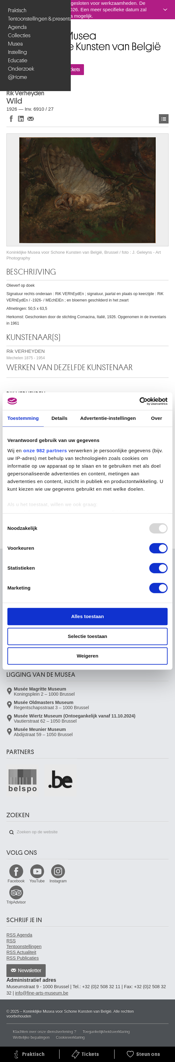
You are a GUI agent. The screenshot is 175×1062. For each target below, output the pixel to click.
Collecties (19, 35)
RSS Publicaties (22, 958)
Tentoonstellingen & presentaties (36, 18)
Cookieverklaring (70, 1037)
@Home (17, 77)
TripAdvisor (16, 902)
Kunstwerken (164, 118)
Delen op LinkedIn (21, 118)
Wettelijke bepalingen (31, 1037)
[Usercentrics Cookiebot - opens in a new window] (139, 401)
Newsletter (29, 970)
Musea (15, 44)
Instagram (58, 881)
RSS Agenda (19, 935)
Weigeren (87, 655)
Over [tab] (156, 418)
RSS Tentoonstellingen (23, 943)
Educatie (17, 60)
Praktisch (17, 10)
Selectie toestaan (87, 636)
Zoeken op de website (11, 832)
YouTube (37, 881)
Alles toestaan (87, 616)
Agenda (17, 27)
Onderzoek (21, 69)
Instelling (17, 52)
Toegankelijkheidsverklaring (106, 1031)
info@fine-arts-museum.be (41, 993)
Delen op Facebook (11, 118)
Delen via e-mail (30, 118)
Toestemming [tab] (23, 418)
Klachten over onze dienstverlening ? (44, 1031)
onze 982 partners (45, 450)
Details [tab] (59, 418)
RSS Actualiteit (21, 952)
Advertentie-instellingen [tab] (108, 418)
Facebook (16, 881)
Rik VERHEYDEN (25, 354)
